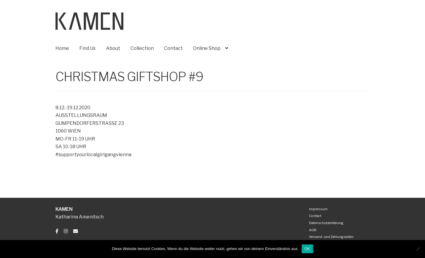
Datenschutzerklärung (326, 223)
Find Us (87, 48)
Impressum (318, 209)
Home (62, 48)
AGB (312, 230)
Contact (173, 48)
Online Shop (206, 48)
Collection (142, 48)
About (113, 48)
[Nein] (418, 249)
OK (307, 248)
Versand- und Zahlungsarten (331, 237)
